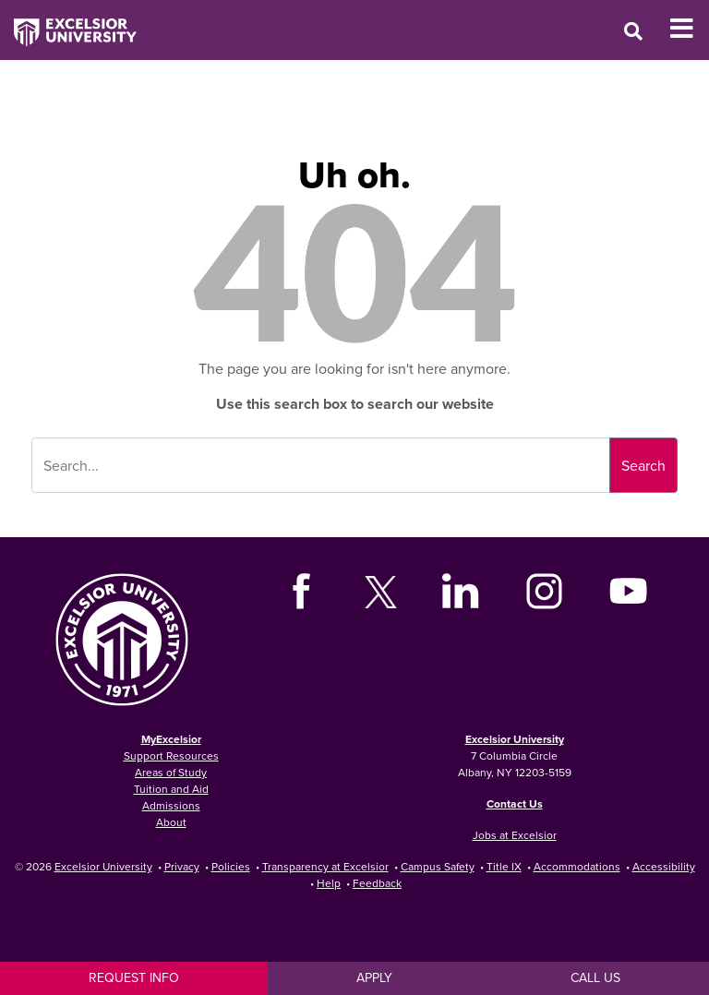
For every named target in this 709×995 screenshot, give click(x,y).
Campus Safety (438, 866)
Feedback (377, 883)
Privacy (181, 866)
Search (643, 465)
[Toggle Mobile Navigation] (689, 28)
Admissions (171, 805)
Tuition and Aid (171, 789)
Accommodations (577, 866)
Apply (374, 977)
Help (329, 883)
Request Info (134, 977)
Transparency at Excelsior (325, 866)
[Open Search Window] (633, 31)
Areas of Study (171, 772)
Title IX (504, 866)
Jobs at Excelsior (515, 835)
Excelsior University (514, 739)
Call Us (595, 977)
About (171, 822)
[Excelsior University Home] (68, 23)
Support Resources (171, 755)
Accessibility (663, 866)
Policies (230, 866)
